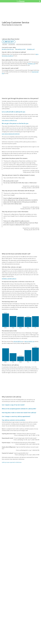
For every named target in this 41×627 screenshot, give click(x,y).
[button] (39, 1)
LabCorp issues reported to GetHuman (12, 462)
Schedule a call (30, 49)
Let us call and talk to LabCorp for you (13, 112)
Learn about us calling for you (9, 120)
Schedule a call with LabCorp (9, 278)
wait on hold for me (29, 341)
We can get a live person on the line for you (15, 123)
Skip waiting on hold (20, 49)
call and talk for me (18, 341)
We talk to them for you (8, 49)
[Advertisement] (20, 67)
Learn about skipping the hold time (11, 134)
